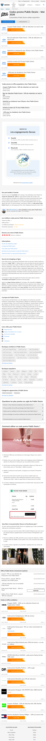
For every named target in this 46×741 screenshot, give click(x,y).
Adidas (4, 374)
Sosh (21, 376)
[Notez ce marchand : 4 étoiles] (8, 235)
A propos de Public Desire (8, 246)
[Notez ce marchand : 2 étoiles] (4, 235)
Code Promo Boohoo (34, 349)
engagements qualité (27, 182)
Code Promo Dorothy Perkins (20, 352)
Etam (16, 376)
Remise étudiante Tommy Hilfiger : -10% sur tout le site (25, 714)
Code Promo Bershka (32, 355)
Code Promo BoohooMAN (35, 352)
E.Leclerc (19, 379)
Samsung (13, 379)
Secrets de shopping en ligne (9, 243)
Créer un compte (35, 1)
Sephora (12, 371)
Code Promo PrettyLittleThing (9, 349)
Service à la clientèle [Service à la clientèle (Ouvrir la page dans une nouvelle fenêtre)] (8, 334)
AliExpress (24, 371)
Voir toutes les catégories (7, 395)
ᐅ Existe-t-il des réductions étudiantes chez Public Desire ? (18, 405)
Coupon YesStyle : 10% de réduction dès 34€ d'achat (24, 703)
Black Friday (11, 735)
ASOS (18, 371)
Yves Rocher (5, 379)
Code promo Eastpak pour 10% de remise (20, 616)
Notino (25, 379)
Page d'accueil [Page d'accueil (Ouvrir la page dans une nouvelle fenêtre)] (7, 329)
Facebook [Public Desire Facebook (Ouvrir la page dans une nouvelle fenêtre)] (5, 336)
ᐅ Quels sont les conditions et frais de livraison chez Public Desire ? (20, 411)
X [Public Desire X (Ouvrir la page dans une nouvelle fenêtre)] (3, 338)
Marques (8, 9)
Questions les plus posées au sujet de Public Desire (15, 251)
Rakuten (11, 376)
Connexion (43, 1)
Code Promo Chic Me (22, 357)
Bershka (4, 376)
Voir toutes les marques (7, 363)
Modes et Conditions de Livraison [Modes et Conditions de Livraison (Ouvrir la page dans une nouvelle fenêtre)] (11, 332)
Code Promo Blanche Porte (9, 360)
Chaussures (17, 393)
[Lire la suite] (43, 390)
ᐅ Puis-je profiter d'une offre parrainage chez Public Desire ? (18, 408)
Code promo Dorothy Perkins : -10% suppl (21, 668)
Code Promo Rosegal (20, 355)
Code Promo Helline (33, 357)
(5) (8, 21)
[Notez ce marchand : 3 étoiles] (6, 235)
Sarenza (23, 374)
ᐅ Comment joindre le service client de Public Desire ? (17, 419)
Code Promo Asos (22, 349)
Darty (9, 374)
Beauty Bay (32, 379)
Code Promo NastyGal (8, 355)
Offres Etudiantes (11, 732)
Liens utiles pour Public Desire (9, 248)
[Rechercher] (43, 5)
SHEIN (30, 371)
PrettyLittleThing (28, 382)
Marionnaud (33, 376)
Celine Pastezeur (13, 209)
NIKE (36, 371)
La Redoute (5, 371)
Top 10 (11, 730)
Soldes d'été (11, 739)
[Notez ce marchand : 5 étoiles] (10, 235)
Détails (43, 33)
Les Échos (39, 379)
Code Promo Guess (7, 352)
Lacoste (36, 374)
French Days (11, 737)
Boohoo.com (16, 374)
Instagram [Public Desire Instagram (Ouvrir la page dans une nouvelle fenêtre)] (6, 341)
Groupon (29, 374)
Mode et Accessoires (7, 393)
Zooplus (26, 376)
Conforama (13, 382)
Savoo (2, 9)
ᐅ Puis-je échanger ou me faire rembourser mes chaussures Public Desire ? (22, 415)
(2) (23, 21)
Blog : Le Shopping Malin (24, 1)
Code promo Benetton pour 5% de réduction (21, 679)
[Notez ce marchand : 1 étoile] (3, 235)
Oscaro (20, 382)
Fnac (40, 371)
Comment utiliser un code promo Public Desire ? (14, 253)
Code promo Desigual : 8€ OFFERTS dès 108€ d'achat (24, 690)
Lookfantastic (6, 382)
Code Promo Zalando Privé (9, 357)
